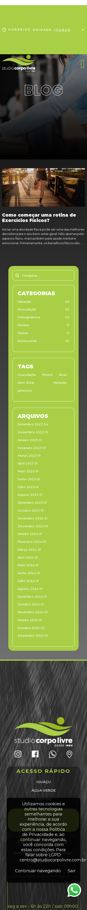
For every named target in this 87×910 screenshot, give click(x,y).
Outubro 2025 (31, 628)
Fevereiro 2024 (32, 541)
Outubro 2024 (31, 604)
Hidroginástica (29, 317)
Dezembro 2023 (33, 526)
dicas (63, 374)
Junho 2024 (29, 573)
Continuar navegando (38, 870)
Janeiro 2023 (30, 440)
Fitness (23, 325)
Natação (24, 301)
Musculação (27, 309)
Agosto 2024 (30, 589)
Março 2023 (29, 455)
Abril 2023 (28, 463)
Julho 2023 (28, 487)
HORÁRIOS (16, 30)
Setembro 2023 (32, 502)
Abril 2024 (28, 557)
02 (67, 309)
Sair (72, 870)
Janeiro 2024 (30, 534)
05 (67, 341)
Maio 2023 (28, 471)
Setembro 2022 (33, 424)
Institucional (27, 341)
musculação (27, 374)
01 (67, 333)
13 (68, 325)
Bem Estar (26, 382)
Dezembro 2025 (33, 635)
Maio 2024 (28, 565)
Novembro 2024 (33, 612)
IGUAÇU (43, 782)
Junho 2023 (29, 479)
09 (67, 301)
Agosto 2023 (30, 494)
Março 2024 (29, 549)
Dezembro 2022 (33, 432)
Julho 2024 (28, 581)
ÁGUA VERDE (44, 790)
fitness (47, 374)
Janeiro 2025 (30, 620)
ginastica (25, 390)
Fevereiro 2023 (32, 448)
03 (67, 317)
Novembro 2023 (32, 518)
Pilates (23, 333)
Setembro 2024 (32, 596)
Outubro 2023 (31, 510)
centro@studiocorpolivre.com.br (52, 860)
